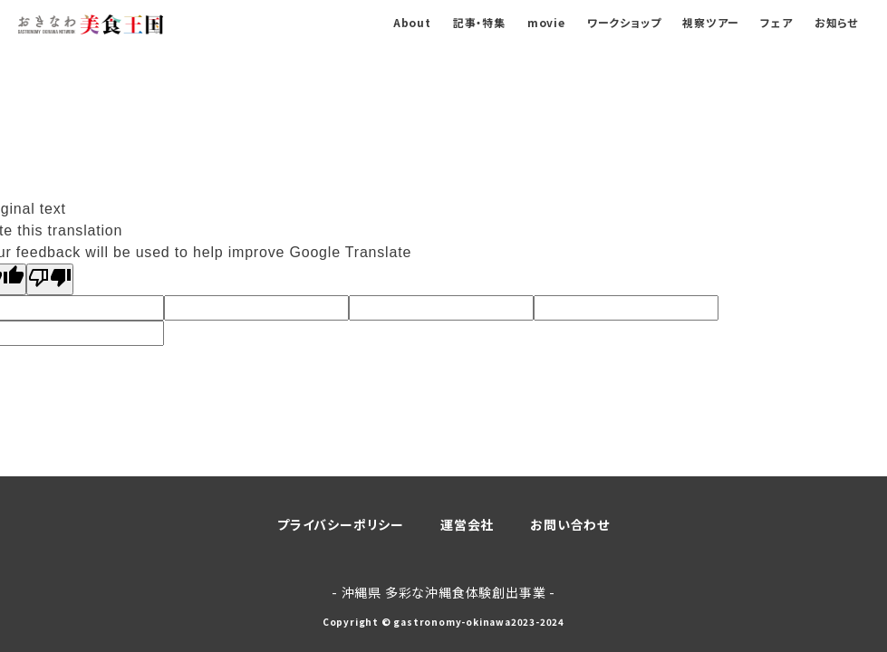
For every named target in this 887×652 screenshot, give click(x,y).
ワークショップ (624, 22)
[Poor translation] (49, 279)
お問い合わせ (570, 524)
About (412, 22)
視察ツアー (710, 22)
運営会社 (467, 524)
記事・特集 (479, 22)
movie (546, 22)
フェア (776, 22)
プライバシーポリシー (340, 524)
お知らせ (836, 22)
